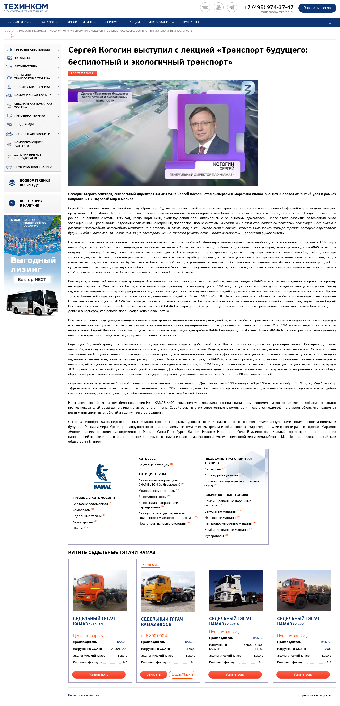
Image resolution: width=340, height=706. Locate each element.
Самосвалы (83, 510)
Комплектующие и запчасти (23, 144)
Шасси (80, 528)
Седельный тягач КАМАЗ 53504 (94, 621)
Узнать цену (98, 674)
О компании (18, 22)
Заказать (154, 674)
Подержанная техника (28, 167)
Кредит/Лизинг (182, 674)
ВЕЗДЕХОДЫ (19, 124)
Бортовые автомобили (92, 504)
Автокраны (214, 469)
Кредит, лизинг (80, 22)
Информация (159, 22)
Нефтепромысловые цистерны (164, 524)
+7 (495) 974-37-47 (269, 7)
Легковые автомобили (27, 134)
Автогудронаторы (154, 497)
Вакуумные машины (222, 512)
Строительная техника (27, 87)
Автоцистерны (20, 66)
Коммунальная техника (27, 95)
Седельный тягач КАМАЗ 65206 (230, 621)
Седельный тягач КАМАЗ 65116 (162, 622)
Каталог (48, 22)
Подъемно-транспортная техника (27, 77)
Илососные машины (222, 518)
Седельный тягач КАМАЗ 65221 (298, 621)
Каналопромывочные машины (230, 524)
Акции (135, 22)
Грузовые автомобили (27, 49)
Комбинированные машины (228, 530)
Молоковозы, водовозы (159, 491)
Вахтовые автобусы (156, 465)
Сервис (111, 22)
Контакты (191, 22)
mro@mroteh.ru (281, 12)
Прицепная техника (24, 116)
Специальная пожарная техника (28, 105)
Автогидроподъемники (224, 475)
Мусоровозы (216, 536)
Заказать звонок (317, 8)
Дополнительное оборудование (22, 156)
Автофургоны (85, 522)
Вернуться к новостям (83, 695)
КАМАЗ (122, 642)
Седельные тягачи (89, 516)
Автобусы (17, 58)
